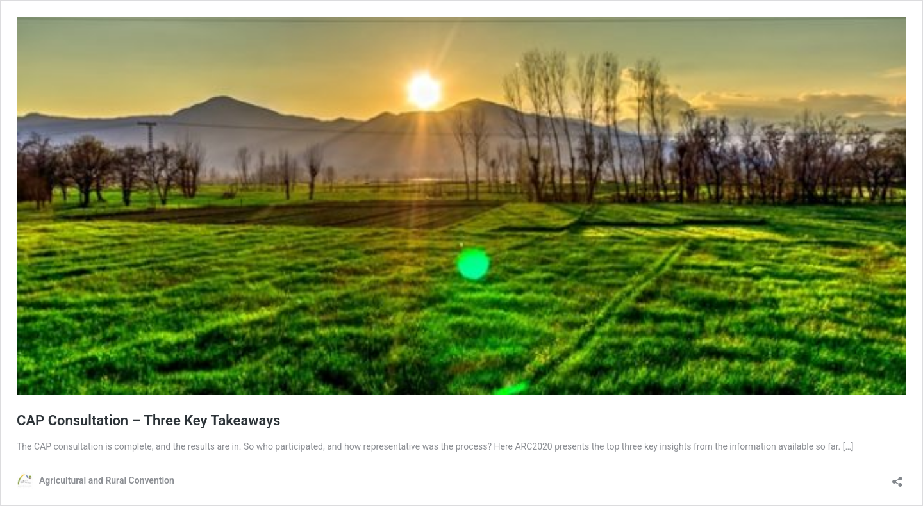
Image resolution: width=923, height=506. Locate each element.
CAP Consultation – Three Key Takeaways (148, 420)
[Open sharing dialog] (897, 477)
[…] (848, 446)
